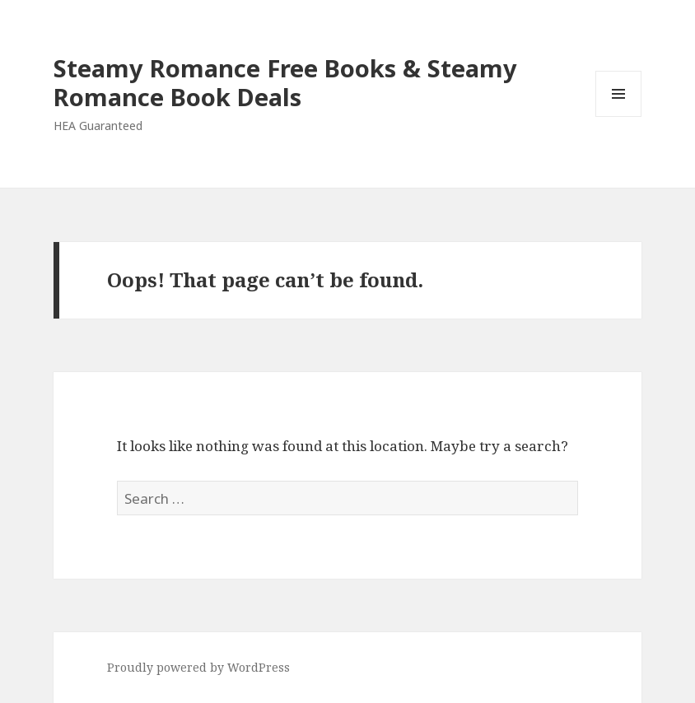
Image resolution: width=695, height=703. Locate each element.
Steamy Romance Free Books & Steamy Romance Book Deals (285, 82)
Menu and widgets (618, 116)
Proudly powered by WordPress (198, 667)
